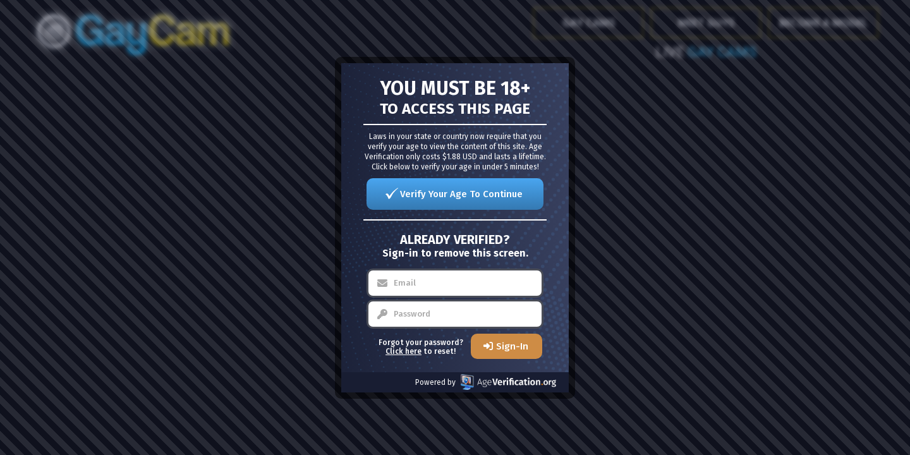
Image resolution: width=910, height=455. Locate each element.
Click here (403, 351)
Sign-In (512, 346)
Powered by (485, 382)
